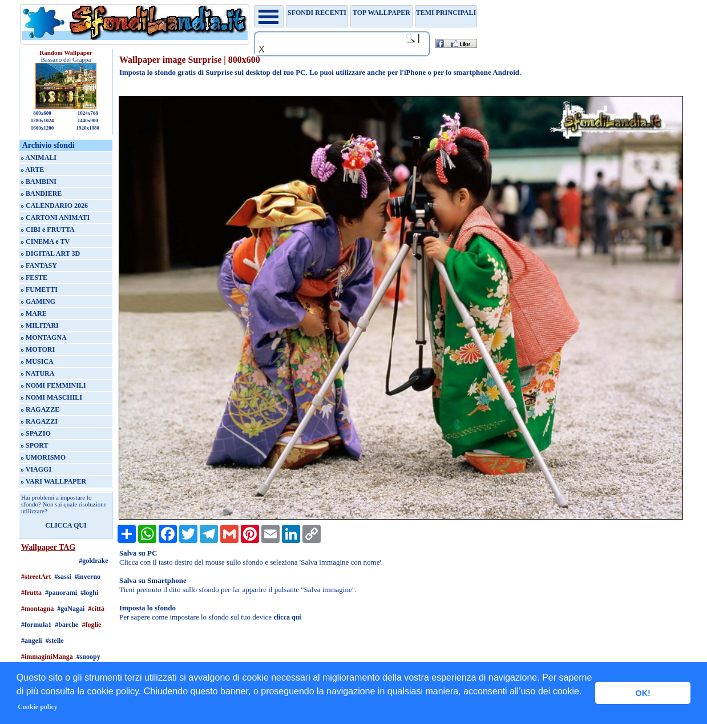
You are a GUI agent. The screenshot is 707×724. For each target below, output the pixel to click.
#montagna (37, 609)
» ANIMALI (38, 158)
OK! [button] (642, 693)
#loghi (89, 593)
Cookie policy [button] (38, 707)
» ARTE (32, 170)
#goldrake (93, 561)
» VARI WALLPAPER (53, 481)
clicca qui (287, 617)
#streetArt (36, 577)
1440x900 (88, 120)
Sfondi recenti (317, 13)
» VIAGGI (36, 469)
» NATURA (37, 373)
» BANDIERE (41, 194)
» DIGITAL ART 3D (50, 254)
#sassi (62, 577)
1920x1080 (88, 128)
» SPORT (35, 445)
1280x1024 (42, 120)
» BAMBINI (38, 182)
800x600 (42, 113)
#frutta (31, 593)
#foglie (91, 625)
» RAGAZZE (40, 409)
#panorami (61, 593)
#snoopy (88, 657)
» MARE (34, 313)
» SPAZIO (36, 433)
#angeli (31, 641)
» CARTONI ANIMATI (55, 218)
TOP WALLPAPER (381, 13)
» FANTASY (39, 266)
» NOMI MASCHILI (51, 397)
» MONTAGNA (44, 337)
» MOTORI (38, 349)
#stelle (55, 641)
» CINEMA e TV (45, 242)
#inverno (87, 577)
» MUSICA (37, 361)
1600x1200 (42, 128)
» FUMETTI (39, 289)
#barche (66, 625)
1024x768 (88, 113)
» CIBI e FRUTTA (48, 230)
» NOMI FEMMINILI (53, 385)
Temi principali (446, 13)
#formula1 (36, 625)
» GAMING (38, 301)
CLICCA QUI (65, 525)
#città (96, 609)
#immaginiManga (47, 657)
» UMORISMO (43, 457)
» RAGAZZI (39, 421)
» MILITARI (40, 325)
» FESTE (34, 277)
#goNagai (70, 609)
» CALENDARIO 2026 (54, 206)
